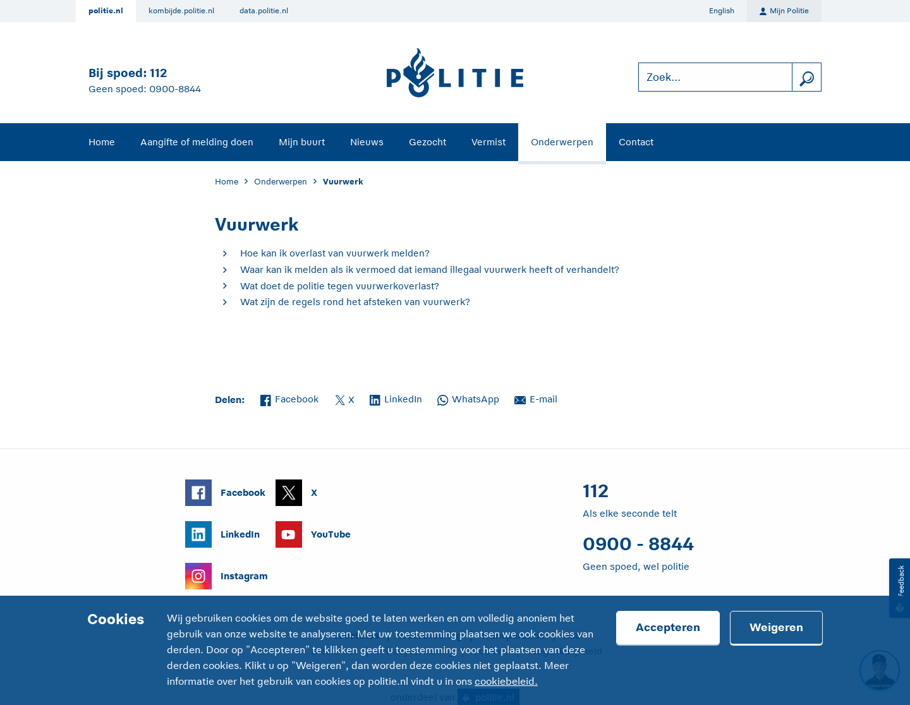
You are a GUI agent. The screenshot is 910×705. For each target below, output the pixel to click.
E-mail (535, 398)
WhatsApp (468, 398)
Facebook (289, 398)
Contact (636, 142)
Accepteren (668, 627)
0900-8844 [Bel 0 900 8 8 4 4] (175, 89)
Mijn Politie (784, 11)
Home (101, 142)
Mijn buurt (302, 142)
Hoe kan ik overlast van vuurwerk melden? (335, 253)
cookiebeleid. (506, 681)
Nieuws (367, 142)
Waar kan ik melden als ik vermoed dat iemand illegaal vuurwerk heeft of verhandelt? (429, 269)
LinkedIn (396, 398)
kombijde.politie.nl (181, 11)
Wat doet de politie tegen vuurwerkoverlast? (339, 286)
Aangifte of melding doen (196, 142)
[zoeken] (806, 77)
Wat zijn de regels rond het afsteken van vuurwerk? (355, 302)
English (721, 11)
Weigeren (776, 627)
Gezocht (427, 142)
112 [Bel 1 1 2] (158, 73)
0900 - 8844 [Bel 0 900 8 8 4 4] (638, 544)
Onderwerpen (562, 142)
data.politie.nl (264, 11)
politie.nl (105, 11)
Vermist (488, 142)
